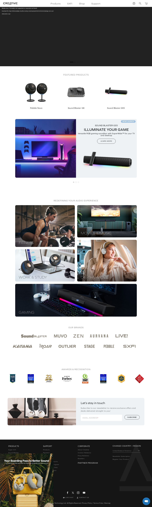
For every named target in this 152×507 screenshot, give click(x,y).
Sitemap (107, 503)
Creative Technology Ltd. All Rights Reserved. (64, 503)
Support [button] (95, 3)
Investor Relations (84, 453)
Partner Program (88, 463)
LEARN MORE (106, 141)
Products (46, 450)
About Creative (83, 450)
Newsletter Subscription (121, 456)
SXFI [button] (69, 3)
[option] (36, 93)
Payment (46, 453)
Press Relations (83, 456)
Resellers (81, 458)
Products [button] (56, 3)
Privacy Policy (87, 503)
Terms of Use (98, 503)
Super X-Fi (12, 450)
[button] (73, 182)
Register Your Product (121, 459)
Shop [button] (82, 3)
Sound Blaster (13, 453)
